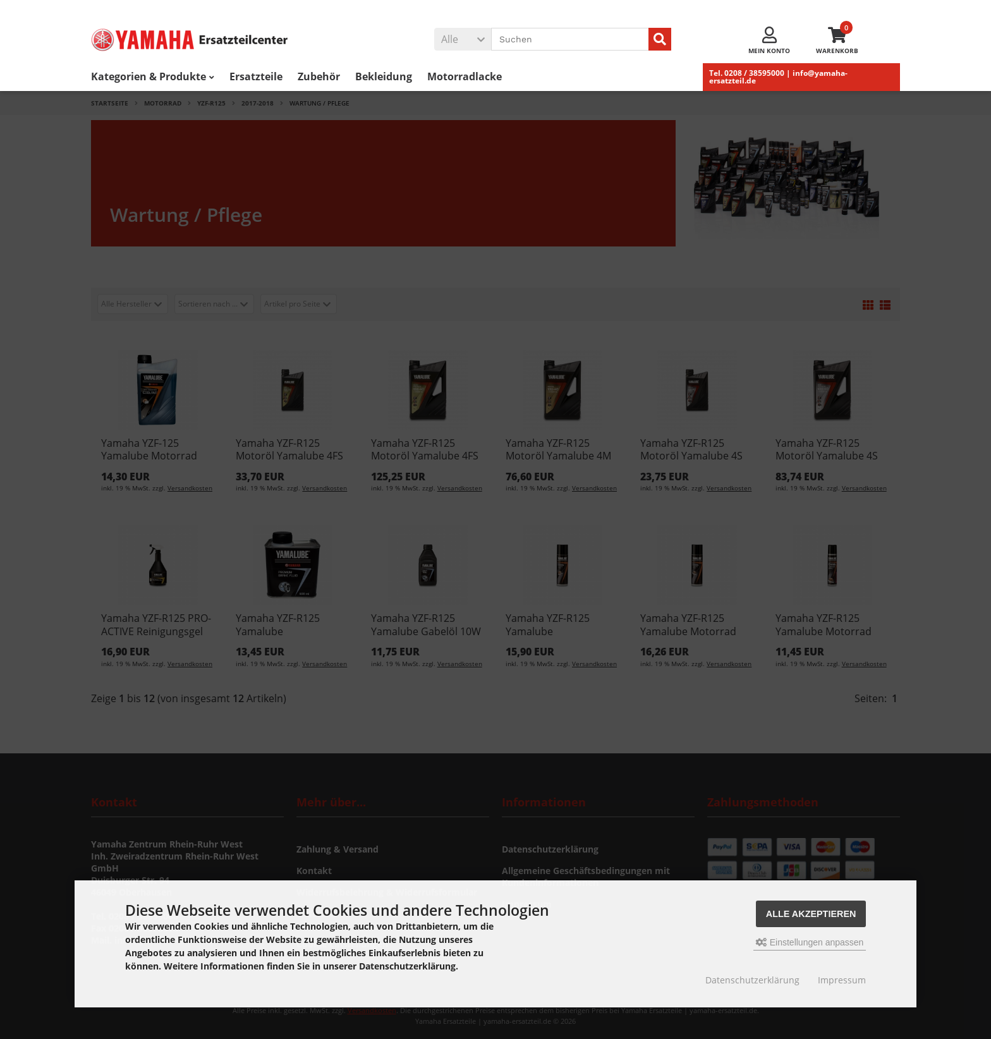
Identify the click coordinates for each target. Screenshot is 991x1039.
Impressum (842, 980)
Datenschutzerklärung (752, 980)
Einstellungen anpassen (810, 942)
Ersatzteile (256, 76)
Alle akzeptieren (811, 914)
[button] (462, 39)
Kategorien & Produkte (152, 76)
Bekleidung (383, 76)
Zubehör (319, 76)
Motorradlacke (464, 76)
